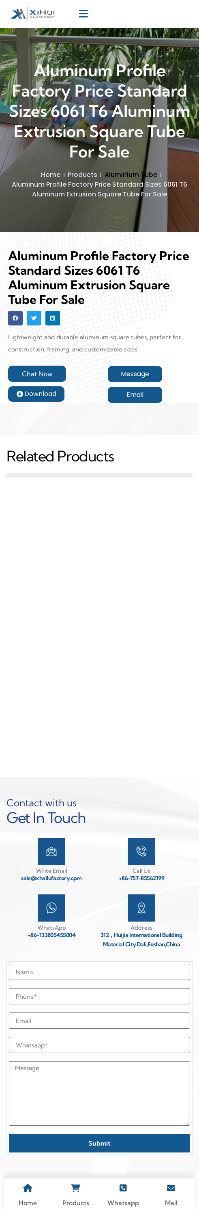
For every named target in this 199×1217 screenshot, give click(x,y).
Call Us (141, 871)
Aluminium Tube (131, 174)
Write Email (51, 871)
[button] (15, 318)
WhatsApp (51, 927)
